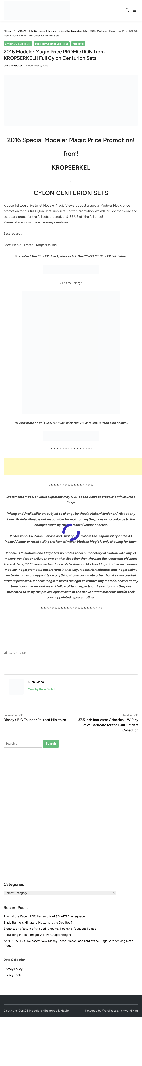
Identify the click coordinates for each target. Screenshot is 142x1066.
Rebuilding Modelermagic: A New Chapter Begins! (38, 935)
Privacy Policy (13, 969)
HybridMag (130, 1010)
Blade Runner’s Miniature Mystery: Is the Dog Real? (38, 922)
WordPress (109, 1010)
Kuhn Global (14, 65)
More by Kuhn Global (41, 689)
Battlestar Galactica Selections (51, 43)
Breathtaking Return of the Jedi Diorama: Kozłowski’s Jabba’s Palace (50, 928)
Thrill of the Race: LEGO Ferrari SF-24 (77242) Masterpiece (44, 916)
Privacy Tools (12, 975)
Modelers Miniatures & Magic (49, 1010)
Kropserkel (78, 43)
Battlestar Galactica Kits (18, 43)
